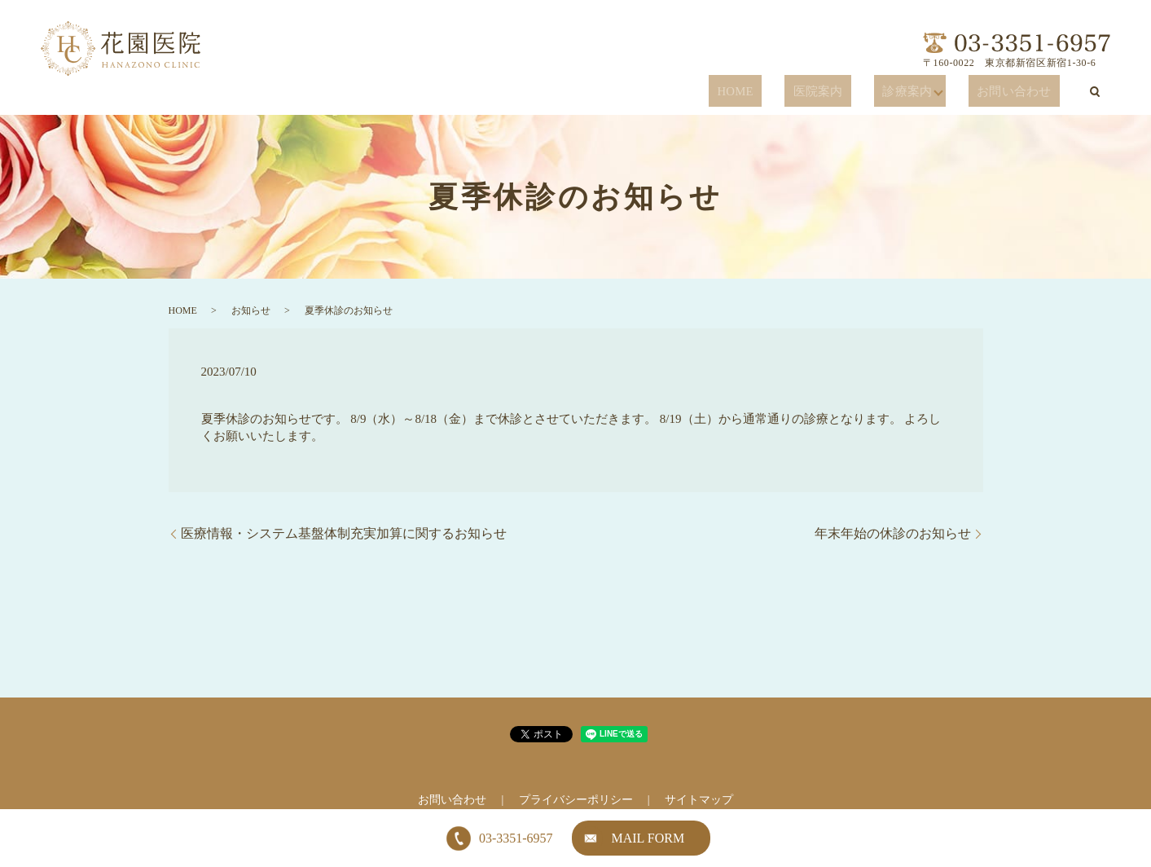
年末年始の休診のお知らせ (893, 533)
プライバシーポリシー (576, 800)
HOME (805, 92)
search (1095, 91)
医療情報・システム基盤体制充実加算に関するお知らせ (344, 533)
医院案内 (867, 92)
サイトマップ (699, 800)
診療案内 (934, 92)
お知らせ (250, 310)
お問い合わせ (1026, 92)
